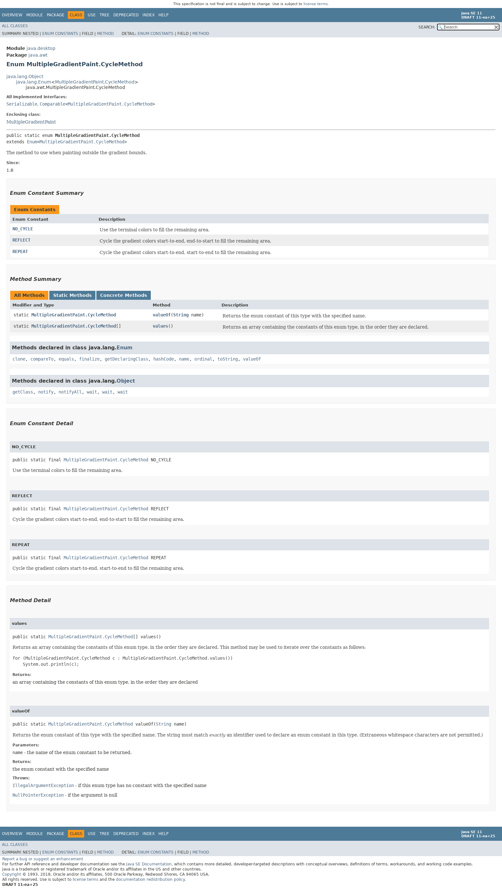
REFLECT (21, 240)
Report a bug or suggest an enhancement (42, 859)
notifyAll (70, 391)
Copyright (11, 874)
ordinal (203, 359)
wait (92, 391)
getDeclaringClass (126, 359)
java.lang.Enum (33, 81)
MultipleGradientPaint (31, 121)
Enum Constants (60, 33)
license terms (316, 4)
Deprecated (126, 15)
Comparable (52, 104)
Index (148, 15)
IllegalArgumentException (43, 785)
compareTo (41, 359)
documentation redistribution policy (150, 879)
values (160, 326)
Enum (32, 141)
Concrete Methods (123, 295)
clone (18, 359)
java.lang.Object (24, 76)
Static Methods (72, 295)
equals (66, 359)
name (184, 359)
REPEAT (20, 251)
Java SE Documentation (149, 864)
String (181, 314)
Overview (12, 15)
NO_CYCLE (22, 228)
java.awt (37, 55)
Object (126, 381)
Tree (104, 15)
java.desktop (41, 48)
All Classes (15, 26)
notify (45, 391)
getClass (22, 391)
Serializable (21, 104)
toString (227, 359)
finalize (89, 359)
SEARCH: (426, 27)
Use (92, 15)
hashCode (163, 359)
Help (163, 15)
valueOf (162, 314)
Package (55, 15)
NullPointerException (38, 795)
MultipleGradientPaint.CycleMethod (94, 81)
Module (34, 15)
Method (105, 33)
